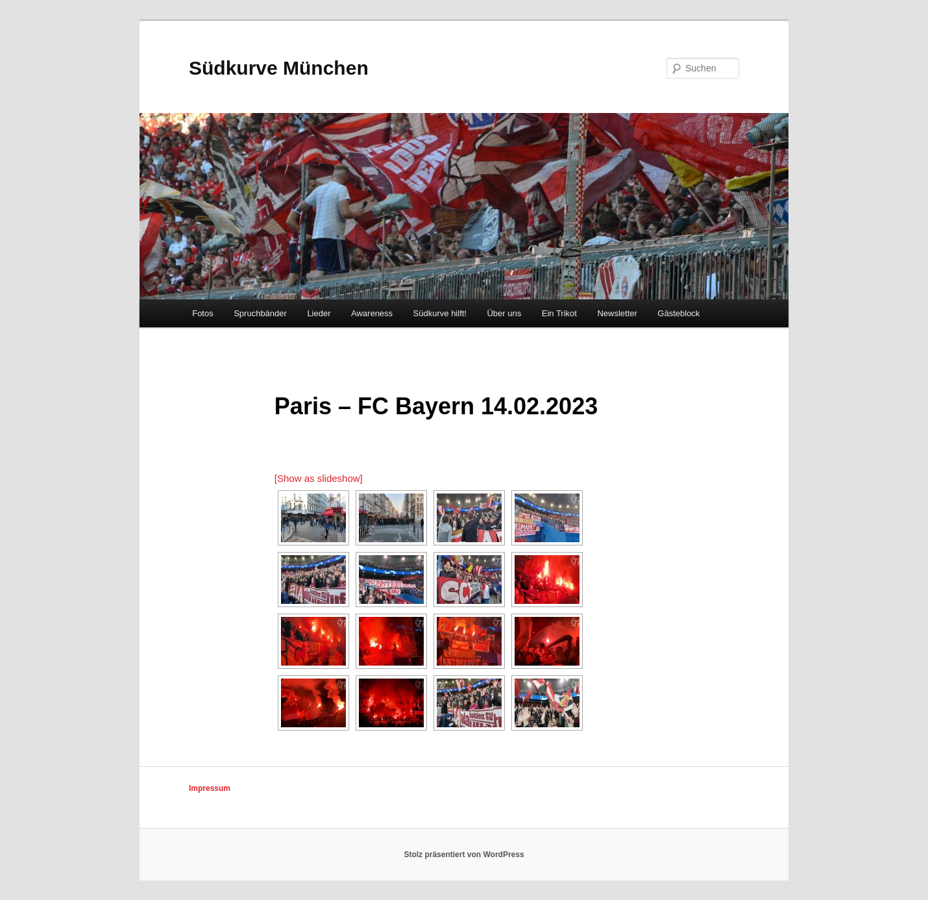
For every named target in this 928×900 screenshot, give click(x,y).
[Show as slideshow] (319, 478)
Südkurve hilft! (440, 313)
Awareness (372, 313)
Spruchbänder (260, 313)
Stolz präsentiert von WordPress (464, 854)
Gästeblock (678, 313)
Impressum (209, 788)
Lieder (318, 313)
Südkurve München (279, 68)
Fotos (203, 313)
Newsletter (617, 313)
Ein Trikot (559, 313)
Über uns (504, 313)
